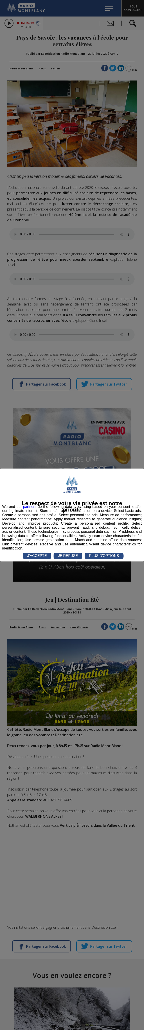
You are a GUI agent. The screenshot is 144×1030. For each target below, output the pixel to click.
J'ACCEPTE (37, 556)
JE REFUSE (68, 556)
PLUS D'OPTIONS (104, 556)
